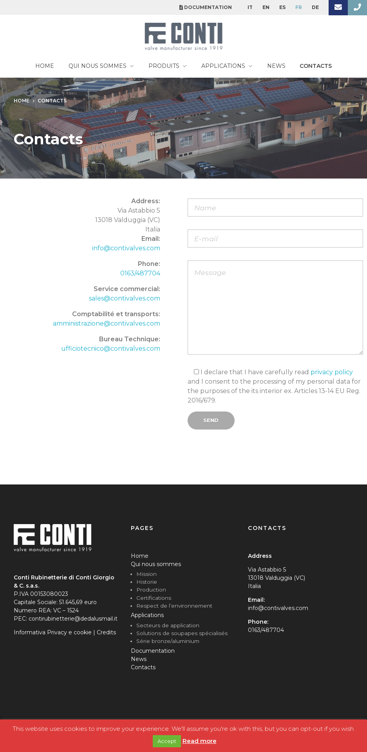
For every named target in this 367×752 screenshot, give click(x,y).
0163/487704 (140, 273)
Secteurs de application (167, 625)
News (138, 659)
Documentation (153, 650)
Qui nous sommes (156, 564)
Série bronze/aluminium (167, 641)
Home (139, 555)
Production (151, 589)
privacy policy (332, 372)
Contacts (143, 667)
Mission (146, 574)
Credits (106, 632)
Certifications (153, 598)
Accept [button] (166, 741)
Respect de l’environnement (174, 606)
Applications (147, 615)
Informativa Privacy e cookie (53, 632)
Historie (146, 582)
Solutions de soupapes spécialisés (182, 633)
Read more (200, 741)
